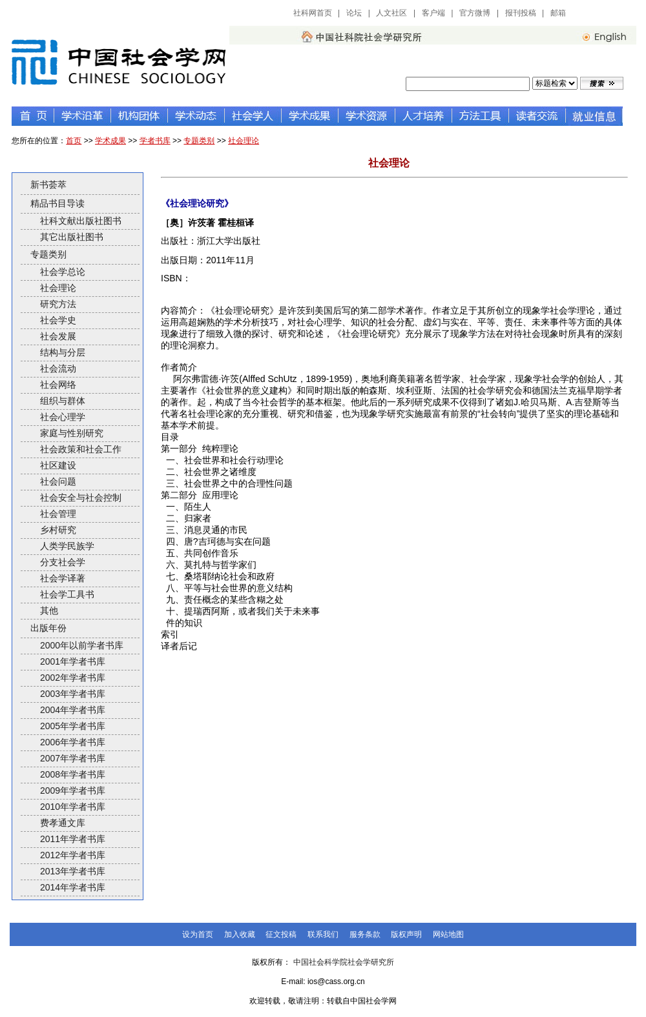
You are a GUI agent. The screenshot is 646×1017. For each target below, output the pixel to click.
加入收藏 (239, 934)
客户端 (433, 12)
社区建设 (58, 465)
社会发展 (58, 336)
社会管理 (58, 513)
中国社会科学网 (605, 13)
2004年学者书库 (72, 710)
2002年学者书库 (72, 677)
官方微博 (474, 12)
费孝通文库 (62, 823)
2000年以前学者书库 (81, 645)
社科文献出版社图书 (80, 221)
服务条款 (364, 934)
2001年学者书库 (72, 661)
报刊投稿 (520, 12)
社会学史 (58, 320)
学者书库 (155, 140)
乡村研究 (58, 530)
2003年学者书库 (72, 694)
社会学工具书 (67, 594)
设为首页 (197, 934)
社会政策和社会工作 (80, 449)
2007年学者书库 (72, 758)
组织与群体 (62, 401)
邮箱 (558, 12)
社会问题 (58, 481)
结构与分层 (62, 352)
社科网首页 (312, 12)
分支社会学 (62, 562)
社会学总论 (62, 272)
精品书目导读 (57, 203)
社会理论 (243, 140)
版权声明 (406, 934)
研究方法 (58, 304)
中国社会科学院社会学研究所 (343, 962)
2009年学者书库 (72, 790)
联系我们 (323, 934)
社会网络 (58, 384)
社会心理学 (62, 417)
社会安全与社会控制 (80, 497)
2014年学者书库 (72, 887)
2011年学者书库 (72, 839)
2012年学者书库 (72, 855)
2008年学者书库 (72, 774)
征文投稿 (281, 934)
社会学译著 (62, 578)
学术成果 (110, 140)
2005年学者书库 (72, 726)
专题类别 (198, 140)
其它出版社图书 (71, 237)
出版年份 (48, 628)
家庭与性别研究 (71, 433)
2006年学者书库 (72, 742)
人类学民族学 (67, 546)
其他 (49, 610)
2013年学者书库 (72, 871)
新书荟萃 (48, 184)
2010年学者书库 (72, 806)
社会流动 (58, 368)
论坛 (354, 12)
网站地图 (448, 934)
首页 (73, 140)
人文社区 (391, 12)
